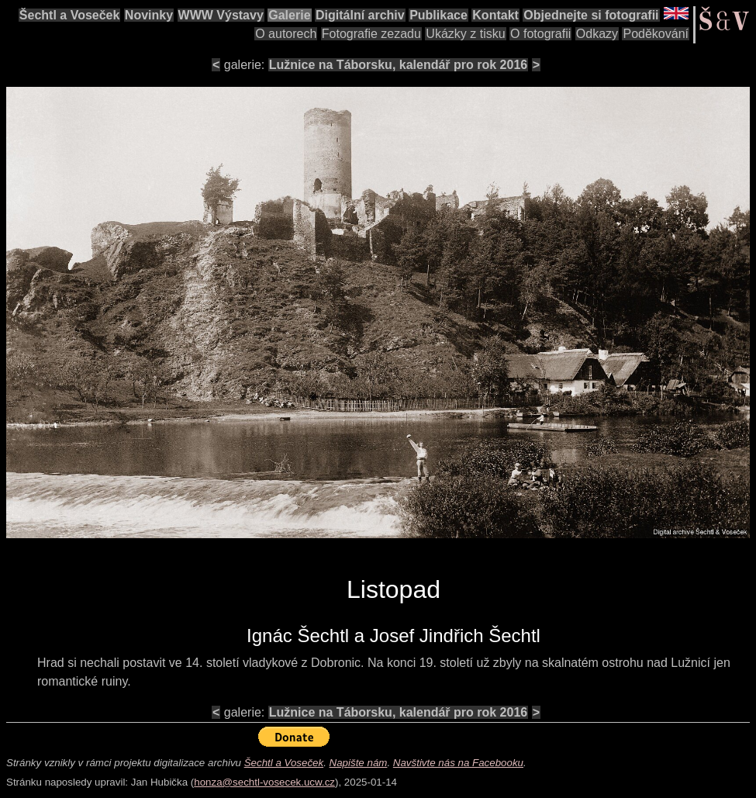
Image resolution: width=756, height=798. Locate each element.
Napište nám (359, 763)
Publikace (438, 15)
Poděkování (656, 33)
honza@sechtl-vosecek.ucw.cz (264, 782)
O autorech (285, 33)
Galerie (289, 15)
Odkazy (597, 33)
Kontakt (495, 15)
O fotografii (540, 33)
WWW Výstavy (221, 15)
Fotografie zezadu (371, 33)
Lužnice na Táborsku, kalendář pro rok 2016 (398, 64)
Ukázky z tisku (465, 33)
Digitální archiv (360, 15)
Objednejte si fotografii (590, 15)
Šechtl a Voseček (69, 15)
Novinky (149, 15)
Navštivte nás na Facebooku (458, 763)
